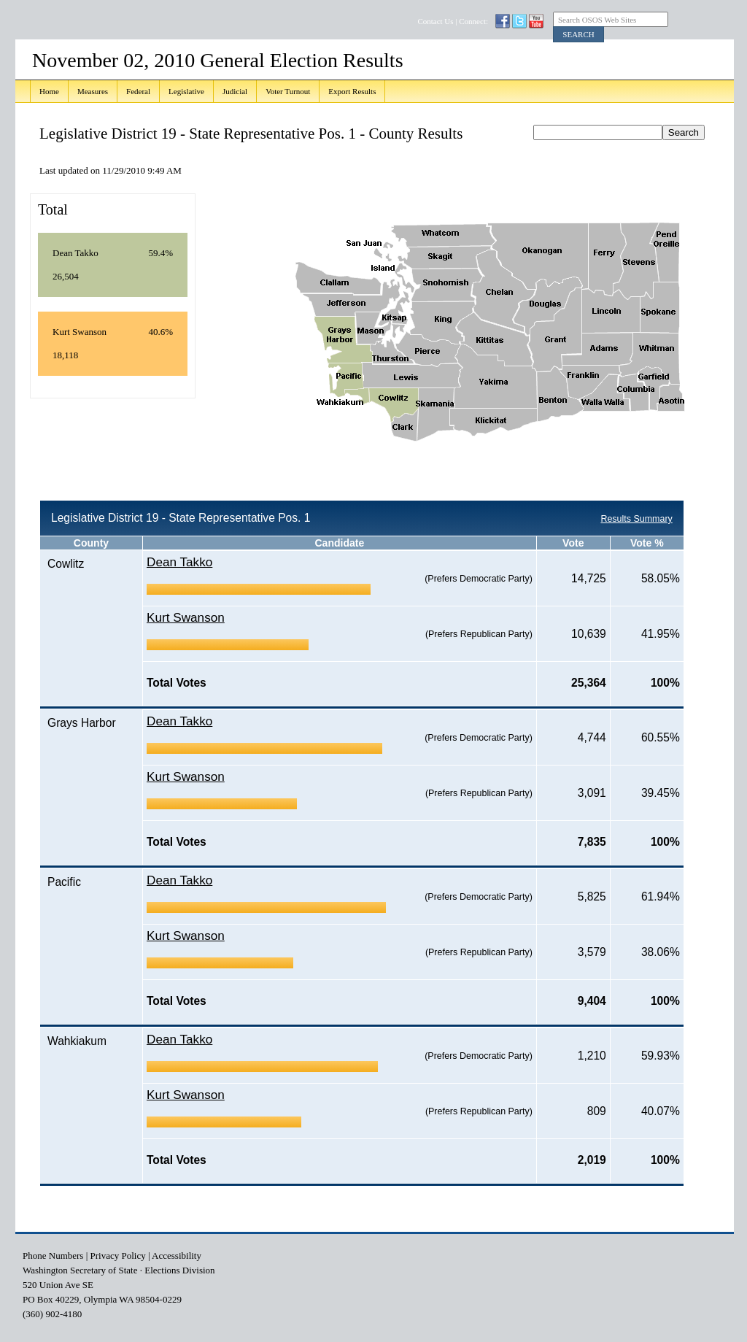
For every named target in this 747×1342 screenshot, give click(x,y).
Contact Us (435, 21)
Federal (138, 91)
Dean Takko (179, 562)
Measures (92, 91)
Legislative (186, 91)
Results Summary (636, 519)
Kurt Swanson (186, 617)
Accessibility (176, 1255)
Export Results (352, 91)
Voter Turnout (288, 91)
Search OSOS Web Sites (597, 19)
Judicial (234, 91)
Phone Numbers (53, 1255)
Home (49, 91)
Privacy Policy (118, 1255)
